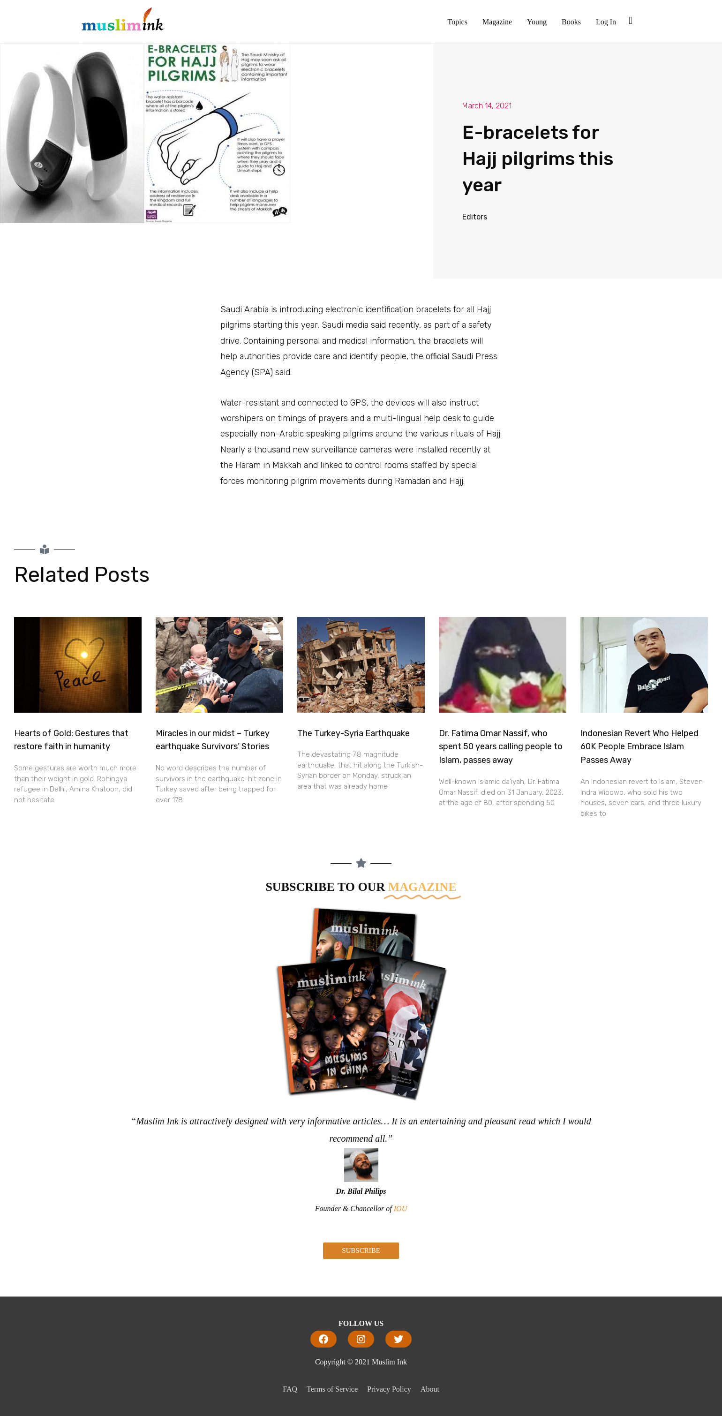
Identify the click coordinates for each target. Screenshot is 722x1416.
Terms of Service (332, 1389)
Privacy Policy (389, 1389)
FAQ (290, 1389)
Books (571, 22)
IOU (400, 1209)
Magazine (497, 22)
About (430, 1389)
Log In (606, 22)
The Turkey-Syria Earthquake (353, 733)
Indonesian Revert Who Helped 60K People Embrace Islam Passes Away (639, 747)
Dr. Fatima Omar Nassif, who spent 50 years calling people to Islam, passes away (501, 747)
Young (537, 22)
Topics (457, 22)
